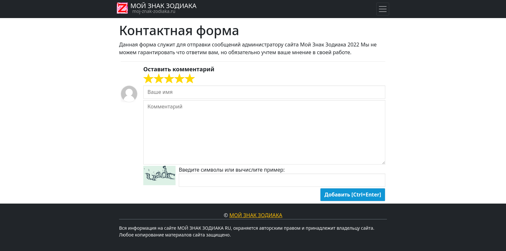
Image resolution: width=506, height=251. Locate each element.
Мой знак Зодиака (255, 215)
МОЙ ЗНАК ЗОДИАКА (163, 5)
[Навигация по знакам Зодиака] (382, 9)
